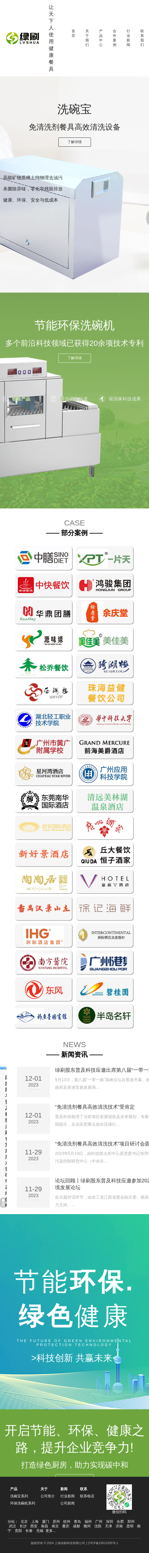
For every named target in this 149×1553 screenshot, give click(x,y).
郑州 (130, 1521)
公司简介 (47, 1496)
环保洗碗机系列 (22, 1503)
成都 (76, 1526)
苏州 (56, 1521)
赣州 (87, 1526)
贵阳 (18, 1531)
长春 (29, 1531)
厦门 (45, 1521)
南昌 (44, 1526)
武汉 (12, 1526)
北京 (24, 1521)
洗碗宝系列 (19, 1496)
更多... (51, 1531)
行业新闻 (67, 1496)
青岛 (77, 1521)
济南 (119, 1526)
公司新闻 (67, 1503)
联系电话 (87, 1496)
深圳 (109, 1521)
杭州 (66, 1521)
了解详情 (74, 142)
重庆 (65, 1526)
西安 (33, 1526)
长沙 (23, 1526)
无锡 (39, 1531)
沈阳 (97, 1526)
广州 (98, 1521)
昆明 (129, 1526)
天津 (108, 1526)
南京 (55, 1526)
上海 (34, 1521)
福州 (88, 1521)
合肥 (120, 1521)
